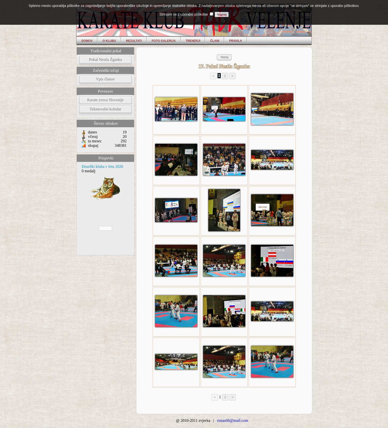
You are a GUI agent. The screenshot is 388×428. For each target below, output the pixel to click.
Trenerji (193, 41)
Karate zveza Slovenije (105, 100)
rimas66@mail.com (232, 420)
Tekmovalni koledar (105, 109)
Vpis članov (105, 79)
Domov (87, 41)
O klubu (109, 41)
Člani (214, 41)
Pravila (235, 41)
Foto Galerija (164, 41)
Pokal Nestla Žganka (105, 59)
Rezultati (134, 41)
